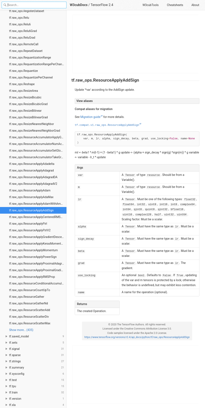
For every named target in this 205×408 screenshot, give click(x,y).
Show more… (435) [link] (21, 330)
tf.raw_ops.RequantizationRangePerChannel (37, 64)
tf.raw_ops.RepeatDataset (26, 51)
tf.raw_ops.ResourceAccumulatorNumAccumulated (37, 144)
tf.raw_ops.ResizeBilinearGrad (28, 117)
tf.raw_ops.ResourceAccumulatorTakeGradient (37, 157)
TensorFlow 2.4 (102, 5)
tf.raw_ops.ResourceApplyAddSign (31, 210)
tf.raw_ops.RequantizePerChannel (31, 77)
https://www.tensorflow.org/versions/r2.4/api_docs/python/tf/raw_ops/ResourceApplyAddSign (137, 337)
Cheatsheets (175, 5)
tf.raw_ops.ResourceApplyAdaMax (31, 197)
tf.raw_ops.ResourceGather (26, 296)
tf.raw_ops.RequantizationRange (30, 57)
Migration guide (90, 117)
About (195, 5)
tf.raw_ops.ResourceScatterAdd (29, 310)
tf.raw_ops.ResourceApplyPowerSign (33, 257)
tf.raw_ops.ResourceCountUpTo (29, 290)
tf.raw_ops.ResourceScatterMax (29, 323)
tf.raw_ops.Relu (19, 17)
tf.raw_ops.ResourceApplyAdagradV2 (33, 183)
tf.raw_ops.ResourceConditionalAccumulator (37, 283)
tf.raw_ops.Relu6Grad (23, 31)
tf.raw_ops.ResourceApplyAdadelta (31, 163)
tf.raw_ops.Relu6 (20, 24)
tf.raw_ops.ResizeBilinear (25, 110)
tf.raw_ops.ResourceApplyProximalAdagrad (37, 263)
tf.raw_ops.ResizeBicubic (25, 97)
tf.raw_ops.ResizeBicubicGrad (28, 104)
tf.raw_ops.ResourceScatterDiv (29, 316)
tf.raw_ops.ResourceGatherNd (28, 303)
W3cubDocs (79, 5)
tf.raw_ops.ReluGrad (22, 37)
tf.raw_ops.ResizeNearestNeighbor (31, 124)
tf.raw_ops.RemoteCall (23, 44)
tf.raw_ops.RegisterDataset (26, 11)
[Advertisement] (136, 44)
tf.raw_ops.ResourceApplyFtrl (28, 223)
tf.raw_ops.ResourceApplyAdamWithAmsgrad (37, 203)
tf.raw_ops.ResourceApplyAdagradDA (33, 177)
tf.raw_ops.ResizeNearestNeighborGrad (34, 130)
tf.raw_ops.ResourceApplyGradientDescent (36, 237)
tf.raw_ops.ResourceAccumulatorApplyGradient (37, 137)
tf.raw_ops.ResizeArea (23, 90)
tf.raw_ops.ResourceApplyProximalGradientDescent (37, 270)
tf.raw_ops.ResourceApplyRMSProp (32, 276)
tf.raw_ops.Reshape (22, 84)
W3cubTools (150, 5)
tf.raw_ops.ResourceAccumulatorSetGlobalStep (37, 150)
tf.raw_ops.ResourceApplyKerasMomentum (37, 243)
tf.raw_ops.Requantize (23, 70)
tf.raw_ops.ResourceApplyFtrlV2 (29, 230)
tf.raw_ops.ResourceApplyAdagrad (31, 170)
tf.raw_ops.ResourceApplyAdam (29, 190)
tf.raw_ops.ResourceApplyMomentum (33, 250)
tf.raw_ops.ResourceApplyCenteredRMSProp (37, 217)
